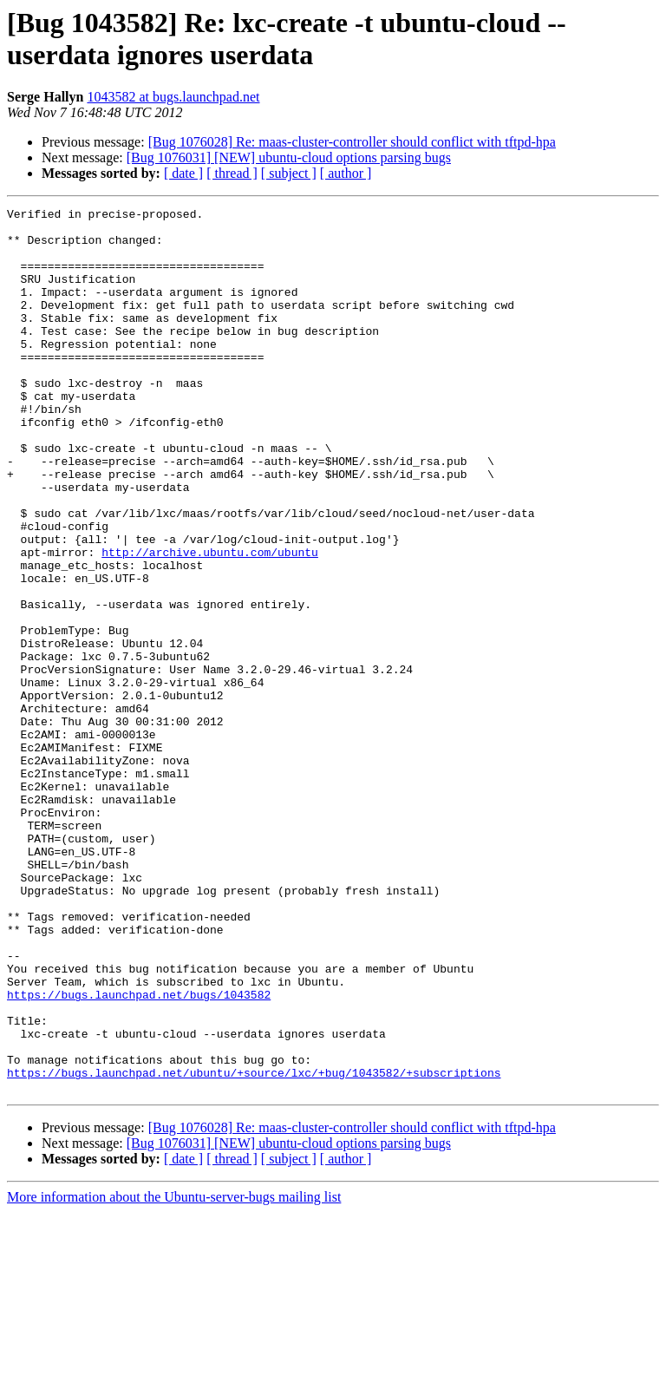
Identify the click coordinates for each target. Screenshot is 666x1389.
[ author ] (346, 173)
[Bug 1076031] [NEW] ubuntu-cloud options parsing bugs (289, 157)
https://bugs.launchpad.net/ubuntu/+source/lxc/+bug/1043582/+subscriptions (253, 1247)
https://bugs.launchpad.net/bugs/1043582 (139, 1153)
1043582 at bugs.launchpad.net (173, 96)
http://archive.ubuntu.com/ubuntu (209, 622)
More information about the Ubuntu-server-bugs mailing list (174, 1373)
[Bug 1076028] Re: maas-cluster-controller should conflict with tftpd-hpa (352, 141)
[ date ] (183, 173)
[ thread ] (232, 173)
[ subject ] (289, 173)
